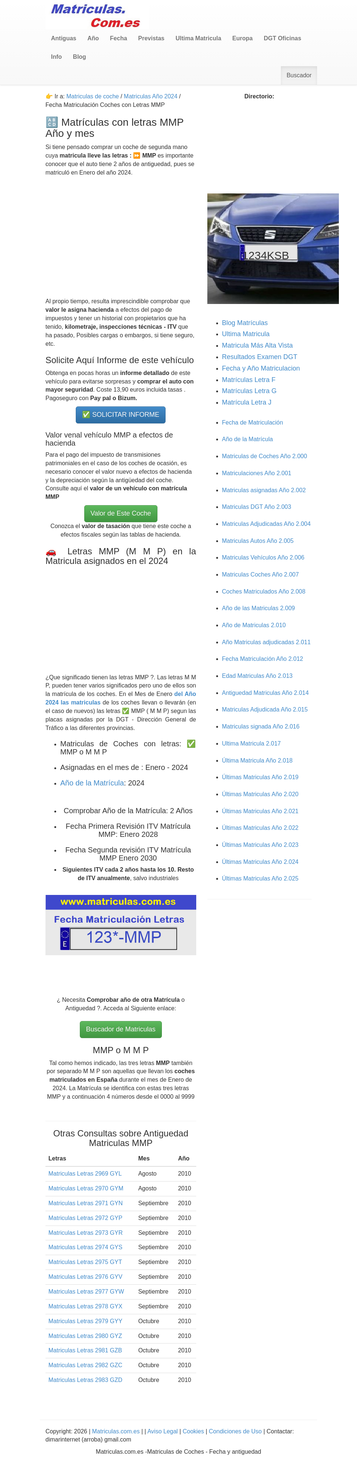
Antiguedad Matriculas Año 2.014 (265, 693)
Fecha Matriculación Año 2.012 (262, 659)
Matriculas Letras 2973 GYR (85, 1233)
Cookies (194, 1431)
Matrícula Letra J (247, 402)
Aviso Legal (163, 1431)
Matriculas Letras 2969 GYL (85, 1173)
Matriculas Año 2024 (150, 96)
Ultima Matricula (246, 334)
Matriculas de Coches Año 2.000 (264, 456)
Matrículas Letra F (249, 379)
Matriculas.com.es (116, 1431)
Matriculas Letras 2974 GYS (85, 1247)
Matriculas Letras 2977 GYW (86, 1291)
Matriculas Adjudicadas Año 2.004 (266, 524)
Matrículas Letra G (249, 391)
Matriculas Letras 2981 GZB (85, 1350)
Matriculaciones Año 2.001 (257, 473)
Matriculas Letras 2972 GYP (85, 1218)
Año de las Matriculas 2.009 (258, 608)
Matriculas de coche (92, 96)
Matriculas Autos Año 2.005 (258, 541)
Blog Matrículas (245, 323)
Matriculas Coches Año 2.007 (260, 574)
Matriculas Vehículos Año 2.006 (263, 557)
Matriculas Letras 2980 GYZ (85, 1336)
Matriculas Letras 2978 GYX (85, 1306)
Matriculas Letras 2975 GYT (85, 1262)
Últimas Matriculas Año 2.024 (260, 862)
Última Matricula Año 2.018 (257, 760)
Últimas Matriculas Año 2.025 (260, 878)
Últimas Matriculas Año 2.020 (260, 794)
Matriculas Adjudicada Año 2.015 (265, 709)
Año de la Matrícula (92, 783)
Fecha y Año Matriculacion (261, 368)
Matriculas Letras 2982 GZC (85, 1365)
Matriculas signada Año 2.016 (261, 726)
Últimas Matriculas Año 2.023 (260, 845)
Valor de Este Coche (121, 513)
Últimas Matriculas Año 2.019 (260, 777)
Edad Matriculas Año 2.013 (257, 676)
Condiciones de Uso (235, 1431)
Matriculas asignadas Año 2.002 (264, 490)
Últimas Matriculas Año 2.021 (260, 811)
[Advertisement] (120, 237)
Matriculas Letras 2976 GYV (85, 1277)
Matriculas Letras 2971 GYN (85, 1203)
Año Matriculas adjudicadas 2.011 (266, 642)
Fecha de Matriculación (252, 422)
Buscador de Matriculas (121, 1029)
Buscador (299, 75)
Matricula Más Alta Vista (257, 345)
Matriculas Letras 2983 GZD (85, 1380)
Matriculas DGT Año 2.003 (256, 507)
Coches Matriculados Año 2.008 (264, 591)
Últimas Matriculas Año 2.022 (260, 828)
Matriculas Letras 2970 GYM (85, 1188)
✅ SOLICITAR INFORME (120, 414)
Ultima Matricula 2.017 (251, 743)
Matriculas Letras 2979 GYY (85, 1321)
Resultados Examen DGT (260, 357)
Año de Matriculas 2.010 (254, 625)
